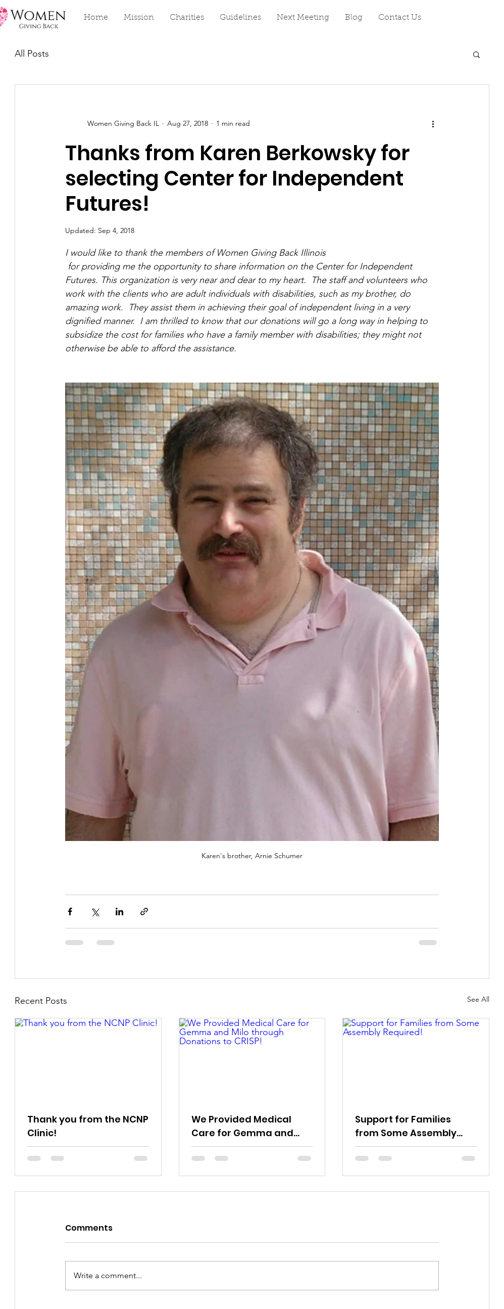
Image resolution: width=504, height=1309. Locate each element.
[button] (476, 54)
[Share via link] (144, 911)
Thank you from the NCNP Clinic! (87, 1126)
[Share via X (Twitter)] (94, 911)
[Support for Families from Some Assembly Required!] (416, 1059)
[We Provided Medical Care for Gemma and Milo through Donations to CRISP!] (252, 1059)
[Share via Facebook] (70, 911)
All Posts (32, 53)
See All (478, 999)
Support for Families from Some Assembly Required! (406, 1126)
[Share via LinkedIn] (119, 911)
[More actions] (433, 123)
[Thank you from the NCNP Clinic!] (88, 1059)
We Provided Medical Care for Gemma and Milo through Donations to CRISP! (247, 1126)
